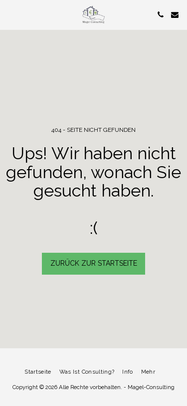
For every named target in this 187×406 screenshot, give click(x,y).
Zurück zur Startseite (93, 263)
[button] (10, 14)
